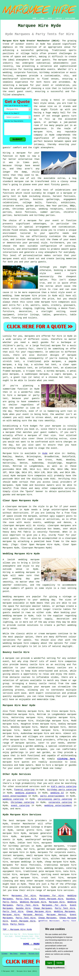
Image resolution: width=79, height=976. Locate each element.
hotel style (58, 292)
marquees (22, 75)
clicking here (66, 759)
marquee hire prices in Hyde (39, 295)
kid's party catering (63, 786)
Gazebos (70, 899)
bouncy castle (37, 683)
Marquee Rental (33, 914)
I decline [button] (59, 963)
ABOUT (50, 18)
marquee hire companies (55, 302)
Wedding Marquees (64, 911)
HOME (35, 18)
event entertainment (15, 796)
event (37, 116)
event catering (20, 805)
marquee (19, 743)
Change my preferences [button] (56, 968)
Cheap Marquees (43, 908)
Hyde (44, 453)
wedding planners (25, 793)
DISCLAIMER (70, 18)
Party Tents (10, 902)
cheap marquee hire (56, 862)
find (11, 711)
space (37, 122)
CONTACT (58, 18)
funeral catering (24, 789)
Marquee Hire (57, 902)
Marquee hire (10, 453)
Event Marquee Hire (51, 899)
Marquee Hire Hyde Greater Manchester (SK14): (31, 41)
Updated (23, 953)
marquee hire (25, 475)
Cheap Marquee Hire (38, 911)
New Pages (14, 953)
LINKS (41, 18)
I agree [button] (49, 963)
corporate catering (60, 802)
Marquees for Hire (24, 895)
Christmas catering (22, 802)
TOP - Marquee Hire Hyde (17, 929)
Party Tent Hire (26, 899)
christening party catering (55, 799)
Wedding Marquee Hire (33, 902)
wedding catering (13, 799)
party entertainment (52, 796)
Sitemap (4, 953)
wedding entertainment (58, 805)
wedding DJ (57, 793)
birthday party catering (61, 789)
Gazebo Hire (23, 908)
